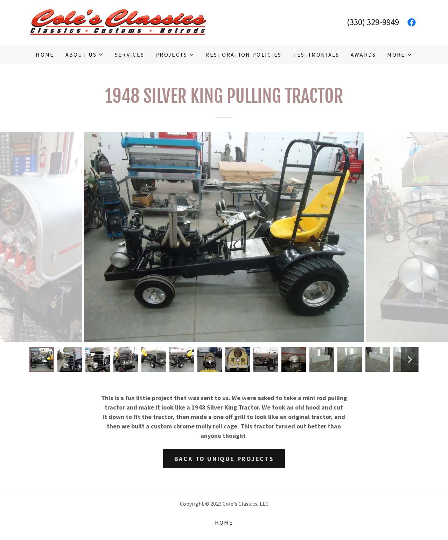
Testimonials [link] (316, 54)
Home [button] (224, 522)
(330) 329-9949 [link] (373, 22)
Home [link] (45, 54)
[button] (84, 54)
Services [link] (129, 54)
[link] (118, 21)
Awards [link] (363, 54)
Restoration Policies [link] (243, 54)
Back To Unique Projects (224, 459)
